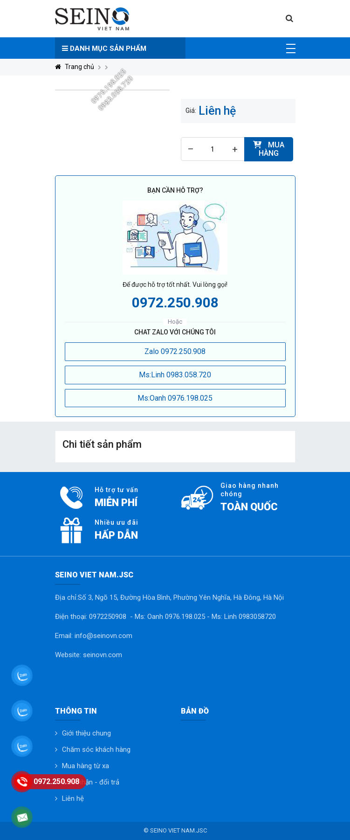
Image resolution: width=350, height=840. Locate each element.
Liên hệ (73, 798)
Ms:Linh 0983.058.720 (175, 374)
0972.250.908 (175, 302)
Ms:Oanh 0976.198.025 (175, 398)
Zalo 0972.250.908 (175, 351)
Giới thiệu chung (86, 733)
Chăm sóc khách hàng (96, 749)
